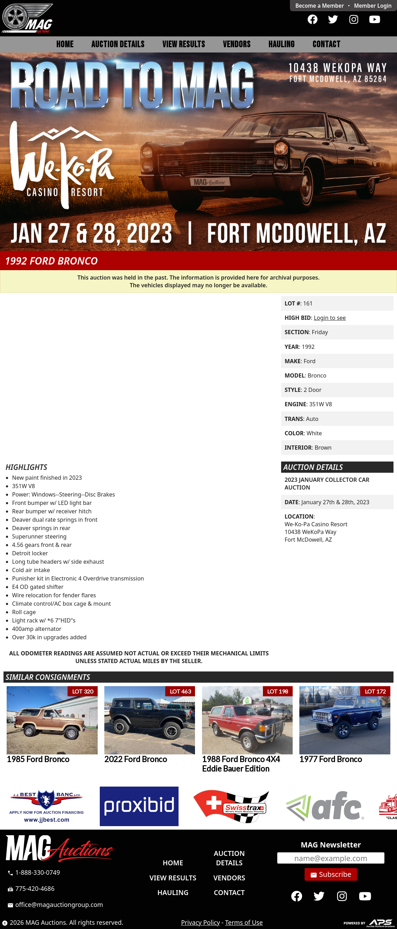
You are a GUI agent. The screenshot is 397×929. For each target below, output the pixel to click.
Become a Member (319, 5)
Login (373, 5)
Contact (327, 44)
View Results (183, 44)
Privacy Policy (200, 922)
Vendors (237, 44)
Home (65, 44)
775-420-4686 (31, 888)
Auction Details (118, 44)
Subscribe (330, 874)
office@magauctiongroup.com (55, 904)
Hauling (282, 44)
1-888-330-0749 (33, 872)
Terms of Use (244, 922)
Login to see (330, 318)
